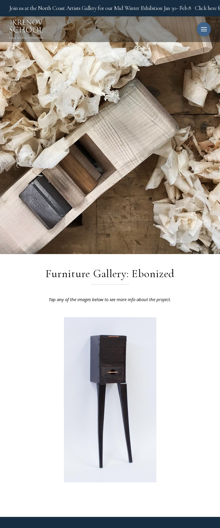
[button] (204, 29)
